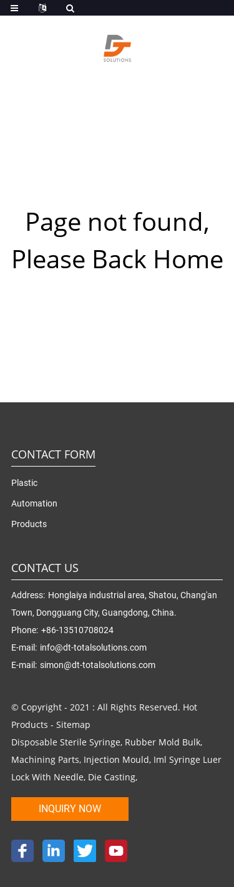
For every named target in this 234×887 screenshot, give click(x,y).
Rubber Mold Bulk (162, 742)
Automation (34, 503)
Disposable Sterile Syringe (65, 742)
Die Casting (111, 777)
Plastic (24, 483)
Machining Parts (45, 759)
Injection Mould (116, 759)
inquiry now (70, 809)
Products (29, 524)
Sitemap (73, 724)
